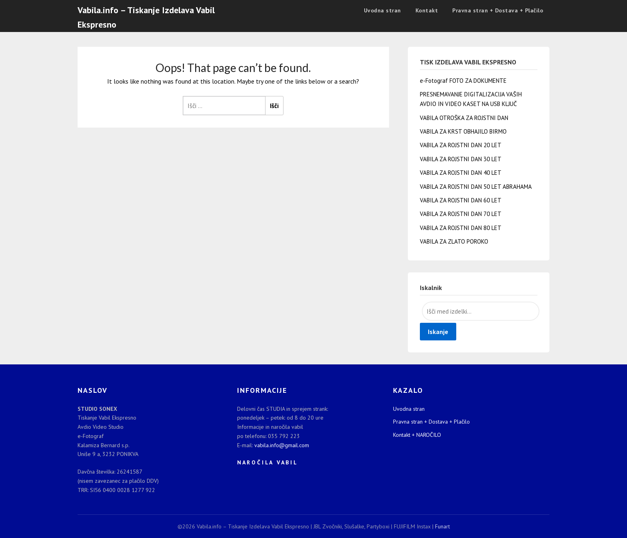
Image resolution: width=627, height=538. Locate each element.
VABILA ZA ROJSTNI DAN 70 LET (460, 214)
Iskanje (438, 332)
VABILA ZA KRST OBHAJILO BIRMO (463, 131)
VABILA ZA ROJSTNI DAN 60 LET (460, 200)
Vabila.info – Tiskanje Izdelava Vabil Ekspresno (146, 17)
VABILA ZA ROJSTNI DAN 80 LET (460, 228)
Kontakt (426, 10)
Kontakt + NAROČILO (417, 434)
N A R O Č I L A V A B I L (267, 462)
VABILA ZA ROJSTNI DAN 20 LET (460, 145)
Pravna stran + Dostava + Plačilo (497, 10)
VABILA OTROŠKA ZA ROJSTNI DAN (464, 118)
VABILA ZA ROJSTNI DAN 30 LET (460, 159)
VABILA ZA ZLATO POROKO (454, 241)
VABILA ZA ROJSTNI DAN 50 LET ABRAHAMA (476, 186)
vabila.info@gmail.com (281, 445)
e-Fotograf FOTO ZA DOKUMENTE (463, 80)
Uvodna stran (382, 10)
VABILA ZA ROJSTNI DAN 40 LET (460, 172)
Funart (442, 526)
